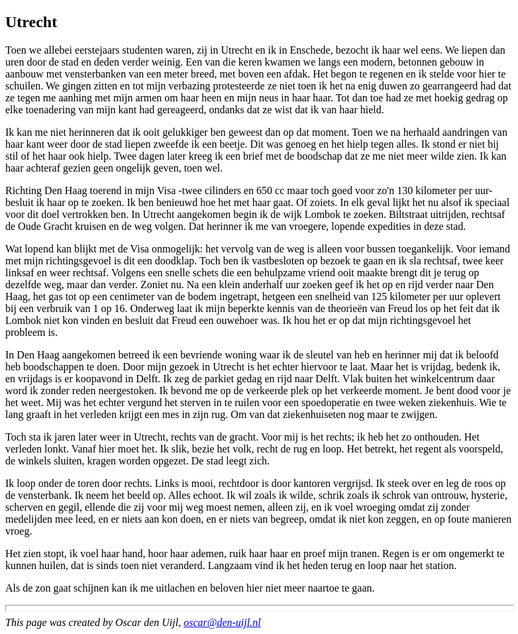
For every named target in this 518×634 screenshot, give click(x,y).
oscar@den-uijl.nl (221, 622)
